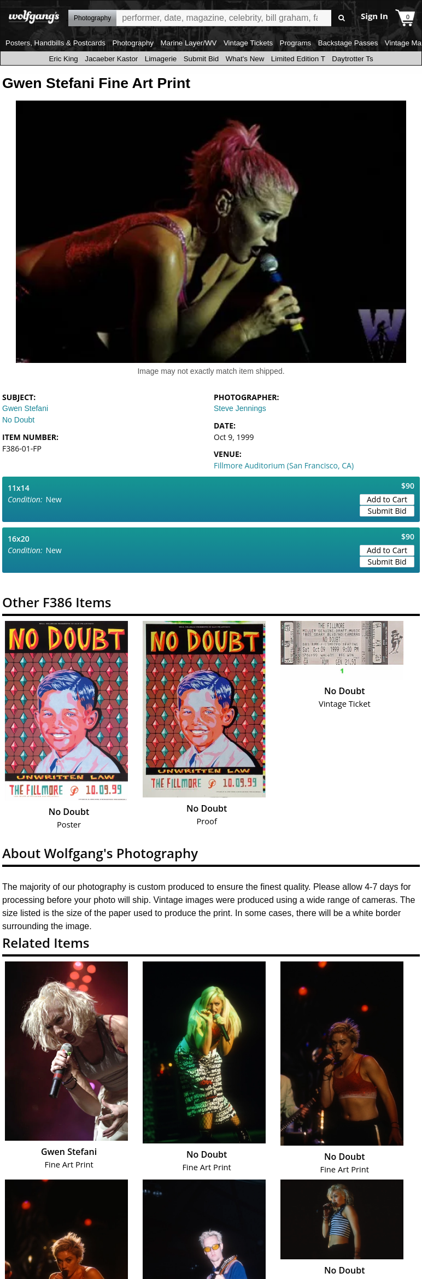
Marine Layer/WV (188, 43)
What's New (245, 59)
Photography (133, 43)
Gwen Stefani (25, 408)
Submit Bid (201, 59)
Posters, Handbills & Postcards (55, 43)
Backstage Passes (348, 43)
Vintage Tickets (248, 43)
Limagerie (161, 59)
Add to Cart (387, 499)
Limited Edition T (298, 59)
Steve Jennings (240, 408)
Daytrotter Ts (352, 59)
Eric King (63, 59)
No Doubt (18, 419)
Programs (296, 43)
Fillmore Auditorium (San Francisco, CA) (284, 465)
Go (341, 18)
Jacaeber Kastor (111, 59)
